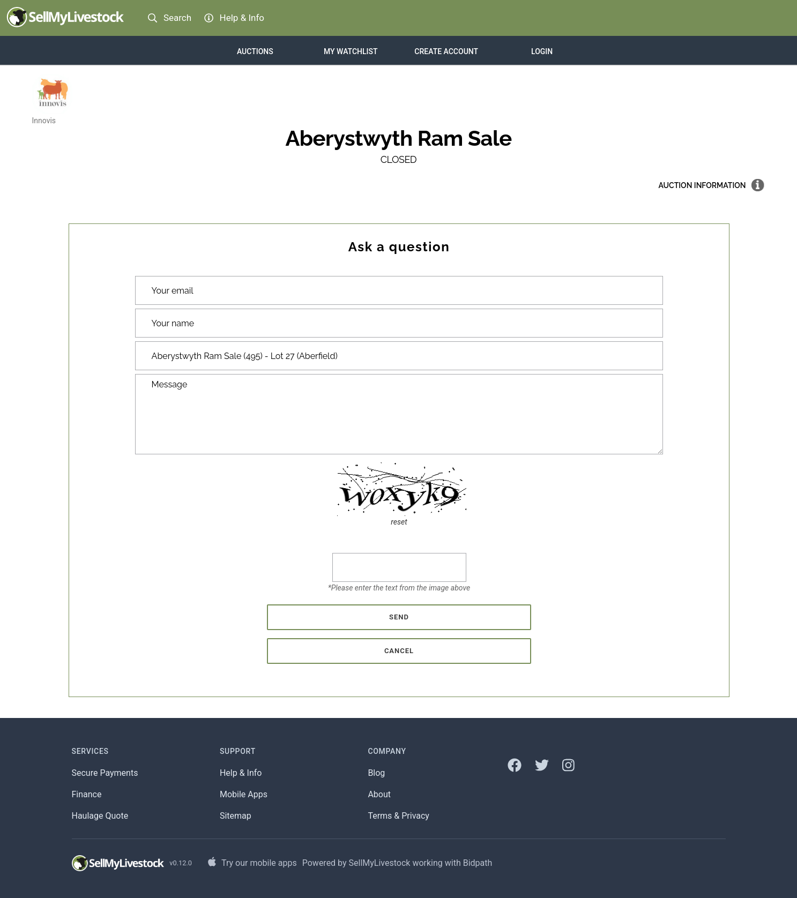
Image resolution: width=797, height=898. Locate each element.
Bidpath (478, 863)
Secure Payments (105, 773)
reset (399, 522)
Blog (376, 773)
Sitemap (235, 816)
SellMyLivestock (380, 863)
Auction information (702, 185)
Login (542, 51)
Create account (446, 51)
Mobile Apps (243, 794)
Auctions (255, 51)
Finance (87, 794)
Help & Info (241, 773)
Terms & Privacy (398, 816)
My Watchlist (350, 51)
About (379, 794)
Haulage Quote (100, 816)
